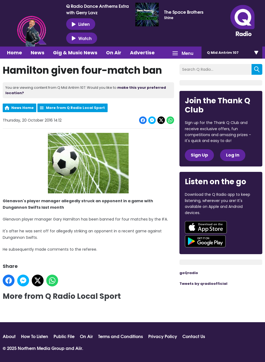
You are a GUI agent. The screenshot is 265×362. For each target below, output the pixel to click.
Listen (81, 23)
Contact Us (193, 336)
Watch (82, 38)
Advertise (142, 52)
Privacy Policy (162, 336)
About (9, 336)
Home (14, 52)
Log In (232, 155)
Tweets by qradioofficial (203, 283)
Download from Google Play (205, 241)
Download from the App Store (206, 227)
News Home (22, 107)
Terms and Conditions (120, 336)
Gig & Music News (75, 52)
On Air (113, 52)
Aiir (78, 348)
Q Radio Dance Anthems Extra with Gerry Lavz (97, 9)
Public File (64, 336)
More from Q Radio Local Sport (75, 107)
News (37, 52)
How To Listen (34, 336)
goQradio (188, 272)
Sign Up (199, 155)
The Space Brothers (183, 12)
